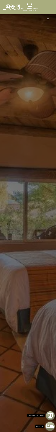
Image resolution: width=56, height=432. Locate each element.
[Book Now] (50, 426)
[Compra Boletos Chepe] (50, 415)
